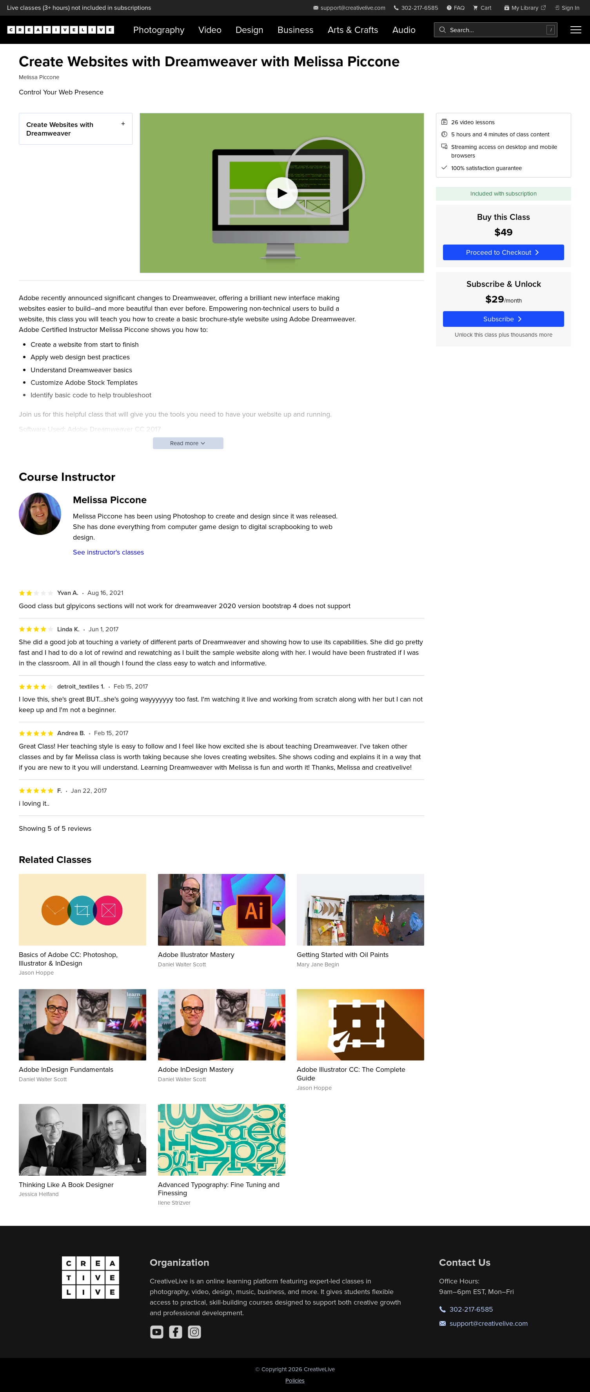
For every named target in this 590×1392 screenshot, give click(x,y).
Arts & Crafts (353, 29)
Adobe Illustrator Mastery (196, 954)
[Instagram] (194, 1332)
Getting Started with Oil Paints (342, 954)
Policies (295, 1380)
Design (249, 29)
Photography (158, 29)
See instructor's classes (108, 552)
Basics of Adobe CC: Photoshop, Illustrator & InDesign (68, 959)
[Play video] (282, 193)
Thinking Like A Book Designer (66, 1184)
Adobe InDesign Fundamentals (66, 1069)
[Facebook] (176, 1332)
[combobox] (495, 30)
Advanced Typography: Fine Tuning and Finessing (219, 1189)
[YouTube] (157, 1332)
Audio (404, 29)
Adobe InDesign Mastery (196, 1069)
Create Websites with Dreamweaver (59, 129)
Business (296, 29)
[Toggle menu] (576, 30)
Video (209, 29)
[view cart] (484, 7)
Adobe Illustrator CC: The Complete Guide (351, 1073)
